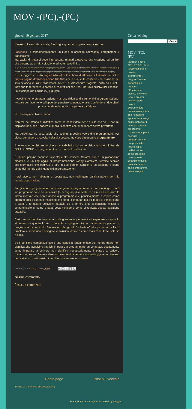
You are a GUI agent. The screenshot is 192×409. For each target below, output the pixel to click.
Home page (54, 379)
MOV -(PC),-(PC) (46, 17)
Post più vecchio (106, 379)
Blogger (117, 401)
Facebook (21, 51)
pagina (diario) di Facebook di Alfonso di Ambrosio (75, 75)
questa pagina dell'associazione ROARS (40, 79)
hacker (35, 180)
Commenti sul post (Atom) (40, 386)
